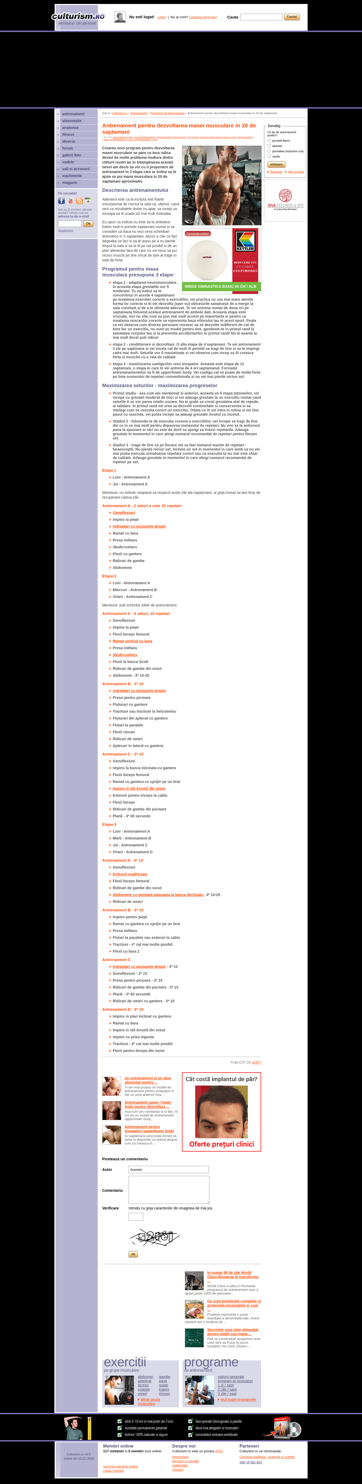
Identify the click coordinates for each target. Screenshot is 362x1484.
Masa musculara (123, 137)
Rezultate (276, 171)
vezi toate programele (238, 1399)
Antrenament (138, 113)
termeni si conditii (185, 1461)
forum (67, 148)
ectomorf (193, 137)
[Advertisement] (181, 70)
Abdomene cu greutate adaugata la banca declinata (158, 895)
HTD (219, 1451)
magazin (69, 182)
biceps (143, 1385)
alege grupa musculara (149, 1401)
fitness (68, 134)
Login (161, 17)
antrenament (73, 114)
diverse (68, 141)
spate (163, 1385)
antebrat (144, 1381)
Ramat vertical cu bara (132, 641)
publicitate (180, 1465)
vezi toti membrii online (120, 1466)
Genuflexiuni (124, 513)
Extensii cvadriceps (130, 874)
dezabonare (65, 230)
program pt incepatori (235, 1381)
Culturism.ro (119, 113)
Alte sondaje (296, 171)
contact (178, 1470)
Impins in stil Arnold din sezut (139, 788)
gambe (164, 1377)
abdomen (145, 1377)
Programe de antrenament (167, 113)
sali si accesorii (76, 169)
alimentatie (72, 121)
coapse (144, 1389)
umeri (142, 1394)
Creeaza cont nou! (203, 17)
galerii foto (71, 155)
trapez (164, 1389)
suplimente (72, 176)
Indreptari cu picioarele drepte (139, 526)
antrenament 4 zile (145, 139)
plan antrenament (145, 137)
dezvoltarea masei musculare (218, 137)
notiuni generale (231, 1377)
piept (163, 1381)
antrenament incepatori (171, 137)
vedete (68, 162)
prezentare (180, 1457)
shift (256, 1062)
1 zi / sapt (226, 1385)
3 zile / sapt (227, 1394)
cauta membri (113, 1471)
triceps (164, 1394)
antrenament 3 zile (121, 139)
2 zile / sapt (227, 1389)
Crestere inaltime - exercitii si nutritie (267, 1457)
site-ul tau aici (250, 1462)
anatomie (70, 128)
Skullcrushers (125, 655)
